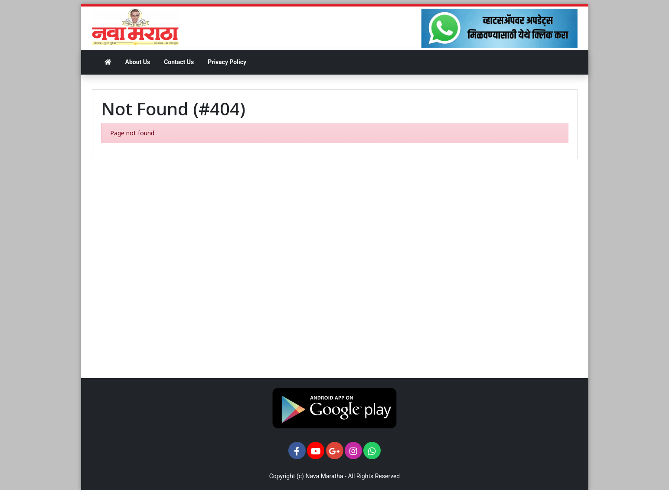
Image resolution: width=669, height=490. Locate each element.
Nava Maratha (324, 476)
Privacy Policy (227, 62)
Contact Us (179, 62)
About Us (137, 62)
